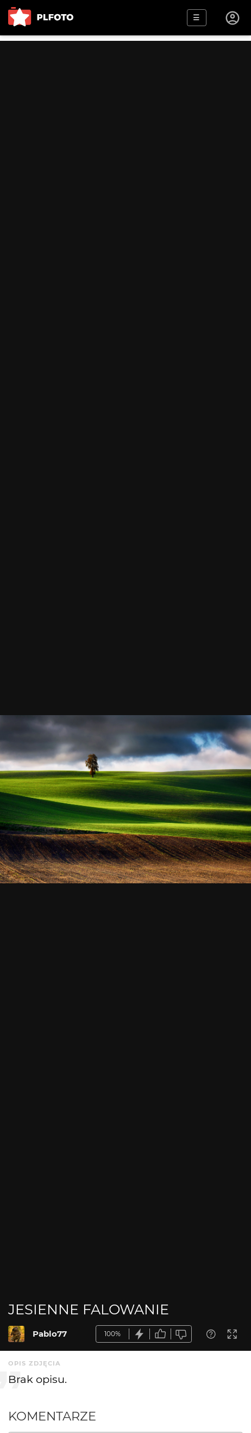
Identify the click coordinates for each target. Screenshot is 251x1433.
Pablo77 (50, 1334)
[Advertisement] (125, 166)
